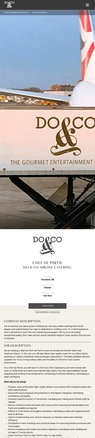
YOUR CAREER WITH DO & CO (16, 13)
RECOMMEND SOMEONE (47, 312)
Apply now (47, 306)
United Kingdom (39, 13)
